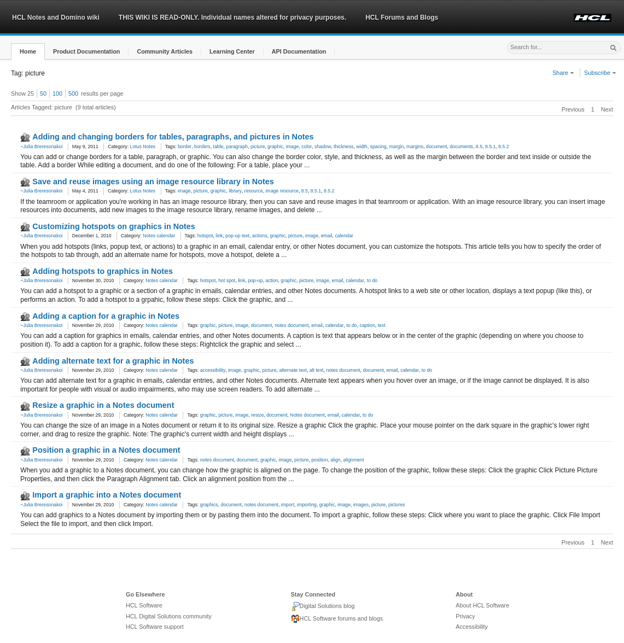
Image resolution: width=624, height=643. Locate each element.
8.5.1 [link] (490, 146)
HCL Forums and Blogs (401, 17)
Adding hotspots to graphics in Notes (102, 271)
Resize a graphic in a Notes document (103, 405)
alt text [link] (317, 370)
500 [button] (73, 93)
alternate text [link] (293, 370)
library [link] (235, 191)
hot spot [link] (226, 280)
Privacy (465, 616)
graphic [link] (275, 146)
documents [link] (461, 146)
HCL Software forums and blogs (337, 619)
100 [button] (57, 93)
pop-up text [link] (237, 235)
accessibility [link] (213, 370)
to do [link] (372, 280)
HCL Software (144, 605)
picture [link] (257, 146)
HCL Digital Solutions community (169, 616)
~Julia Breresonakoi (41, 146)
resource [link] (253, 191)
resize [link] (257, 415)
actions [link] (259, 235)
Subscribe (600, 72)
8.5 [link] (479, 146)
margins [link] (414, 146)
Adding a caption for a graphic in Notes (105, 316)
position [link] (319, 460)
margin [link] (396, 146)
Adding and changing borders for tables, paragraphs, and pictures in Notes (172, 136)
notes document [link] (291, 325)
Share (563, 72)
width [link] (361, 146)
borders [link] (202, 146)
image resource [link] (282, 191)
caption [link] (367, 325)
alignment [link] (353, 460)
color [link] (306, 146)
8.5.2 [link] (503, 146)
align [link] (335, 460)
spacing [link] (378, 146)
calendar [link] (344, 235)
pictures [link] (396, 504)
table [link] (218, 146)
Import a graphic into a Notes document (106, 494)
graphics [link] (209, 504)
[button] (28, 51)
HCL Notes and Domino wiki (56, 17)
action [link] (271, 280)
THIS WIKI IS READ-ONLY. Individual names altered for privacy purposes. (232, 17)
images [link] (361, 504)
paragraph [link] (237, 146)
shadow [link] (322, 146)
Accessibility (472, 626)
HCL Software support (155, 626)
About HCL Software (482, 605)
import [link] (287, 504)
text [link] (382, 325)
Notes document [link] (307, 415)
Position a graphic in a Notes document (106, 450)
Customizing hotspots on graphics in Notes (113, 226)
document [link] (436, 146)
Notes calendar (159, 235)
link (219, 235)
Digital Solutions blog (323, 606)
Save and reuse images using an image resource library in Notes (153, 181)
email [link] (327, 235)
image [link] (292, 146)
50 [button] (43, 93)
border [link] (184, 146)
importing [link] (307, 504)
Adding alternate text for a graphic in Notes (113, 360)
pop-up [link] (255, 280)
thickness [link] (343, 146)
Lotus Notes (143, 146)
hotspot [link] (205, 235)
